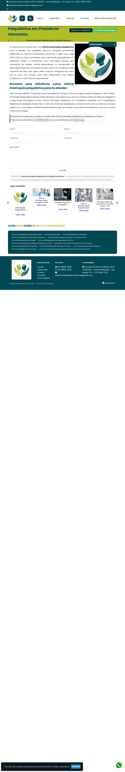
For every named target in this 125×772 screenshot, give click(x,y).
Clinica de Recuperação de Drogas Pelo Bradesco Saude (32, 243)
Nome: (13, 129)
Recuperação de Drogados (62, 203)
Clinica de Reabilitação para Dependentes (27, 234)
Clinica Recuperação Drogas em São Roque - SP (41, 201)
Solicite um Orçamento (80, 30)
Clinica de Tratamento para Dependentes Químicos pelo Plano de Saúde (65, 249)
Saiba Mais (20, 214)
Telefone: (14, 138)
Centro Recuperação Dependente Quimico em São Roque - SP (84, 207)
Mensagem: (15, 147)
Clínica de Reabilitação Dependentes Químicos (28, 237)
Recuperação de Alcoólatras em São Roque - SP (104, 204)
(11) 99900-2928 (84, 2)
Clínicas (70, 18)
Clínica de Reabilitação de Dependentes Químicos (56, 240)
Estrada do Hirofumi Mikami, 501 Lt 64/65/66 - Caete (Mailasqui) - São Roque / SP (41, 2)
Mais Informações (105, 18)
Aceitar (75, 766)
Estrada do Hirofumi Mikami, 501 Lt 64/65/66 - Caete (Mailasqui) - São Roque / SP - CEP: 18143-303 (98, 270)
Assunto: (68, 138)
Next (117, 203)
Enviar (62, 170)
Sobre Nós (54, 18)
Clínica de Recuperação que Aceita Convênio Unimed (67, 237)
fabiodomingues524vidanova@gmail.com (26, 5)
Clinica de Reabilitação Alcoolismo (24, 249)
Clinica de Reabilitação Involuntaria (24, 246)
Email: (67, 129)
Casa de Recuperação (52, 234)
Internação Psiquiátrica (20, 209)
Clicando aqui (77, 120)
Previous (8, 203)
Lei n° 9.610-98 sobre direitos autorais (98, 180)
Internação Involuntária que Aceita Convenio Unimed (73, 243)
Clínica (41, 272)
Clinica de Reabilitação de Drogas (74, 234)
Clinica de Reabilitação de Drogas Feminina (55, 246)
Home (40, 18)
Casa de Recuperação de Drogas (24, 240)
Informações (44, 278)
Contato (84, 18)
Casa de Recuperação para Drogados (87, 246)
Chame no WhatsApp (105, 30)
